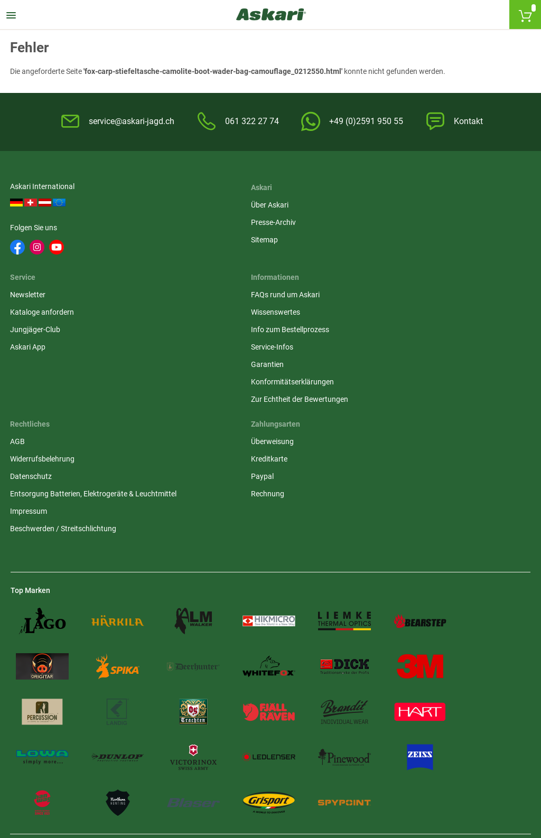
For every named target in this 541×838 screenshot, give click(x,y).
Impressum (206, 377)
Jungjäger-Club (391, 237)
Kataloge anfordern (398, 220)
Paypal (377, 331)
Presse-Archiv (210, 220)
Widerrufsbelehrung (220, 313)
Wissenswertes (35, 313)
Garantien (27, 366)
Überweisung (387, 296)
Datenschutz (209, 331)
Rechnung (382, 348)
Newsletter (383, 203)
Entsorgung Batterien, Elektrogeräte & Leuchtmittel (250, 354)
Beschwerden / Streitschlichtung (241, 394)
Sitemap (201, 237)
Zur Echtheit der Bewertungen (59, 401)
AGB (195, 296)
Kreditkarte (384, 313)
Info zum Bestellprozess (50, 331)
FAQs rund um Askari (45, 296)
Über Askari (207, 203)
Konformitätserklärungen (52, 383)
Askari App (383, 255)
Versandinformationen (132, 780)
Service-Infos (32, 348)
